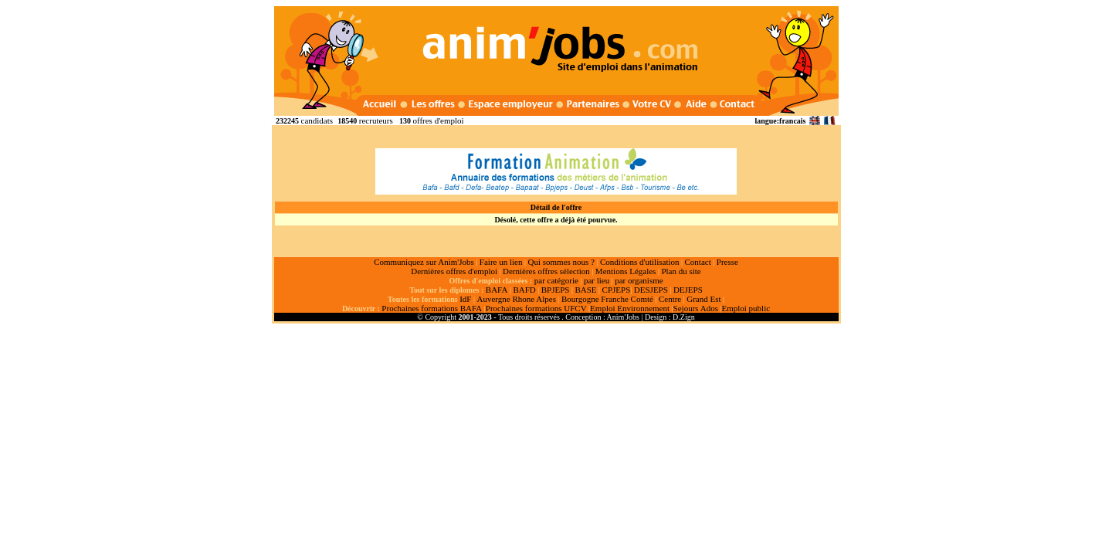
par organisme (639, 280)
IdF (465, 298)
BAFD (524, 289)
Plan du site (680, 271)
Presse (727, 261)
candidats (317, 120)
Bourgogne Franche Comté (607, 298)
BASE (585, 289)
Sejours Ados (695, 308)
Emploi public (745, 308)
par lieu (596, 280)
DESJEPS (651, 289)
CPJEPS (616, 289)
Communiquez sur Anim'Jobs (424, 261)
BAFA (497, 289)
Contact (698, 261)
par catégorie (556, 280)
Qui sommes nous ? (560, 261)
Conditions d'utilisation (640, 261)
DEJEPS (688, 289)
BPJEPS (555, 289)
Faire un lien (501, 261)
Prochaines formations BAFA (431, 308)
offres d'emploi (437, 120)
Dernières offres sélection (546, 271)
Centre (670, 298)
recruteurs (376, 120)
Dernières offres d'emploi (454, 271)
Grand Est (703, 298)
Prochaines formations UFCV (536, 308)
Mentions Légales (625, 271)
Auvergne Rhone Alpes (515, 298)
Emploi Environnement (630, 308)
